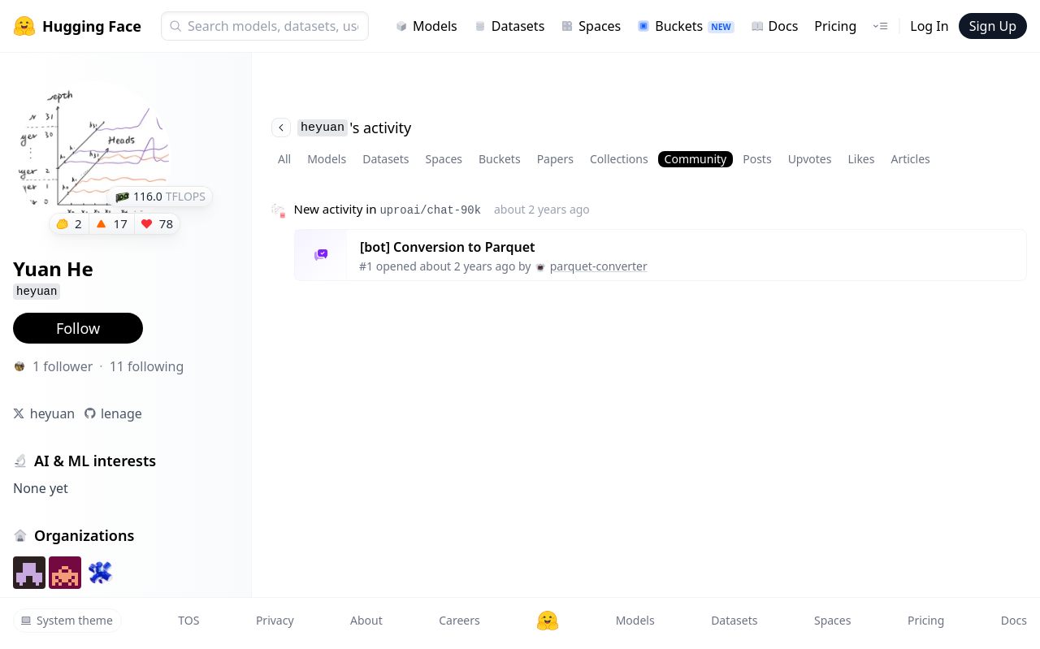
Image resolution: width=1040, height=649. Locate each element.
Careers (459, 620)
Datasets (509, 26)
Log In (929, 26)
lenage (121, 413)
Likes (860, 159)
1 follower (62, 366)
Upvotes (810, 159)
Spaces (591, 26)
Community (696, 159)
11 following (147, 366)
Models (426, 26)
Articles (910, 159)
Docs (775, 26)
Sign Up (992, 26)
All (284, 159)
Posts (757, 159)
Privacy (275, 620)
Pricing (835, 26)
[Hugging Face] (547, 620)
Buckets (685, 26)
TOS (188, 620)
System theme (66, 620)
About (366, 620)
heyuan (53, 413)
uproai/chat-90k (429, 210)
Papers (555, 159)
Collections (619, 159)
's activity (341, 127)
